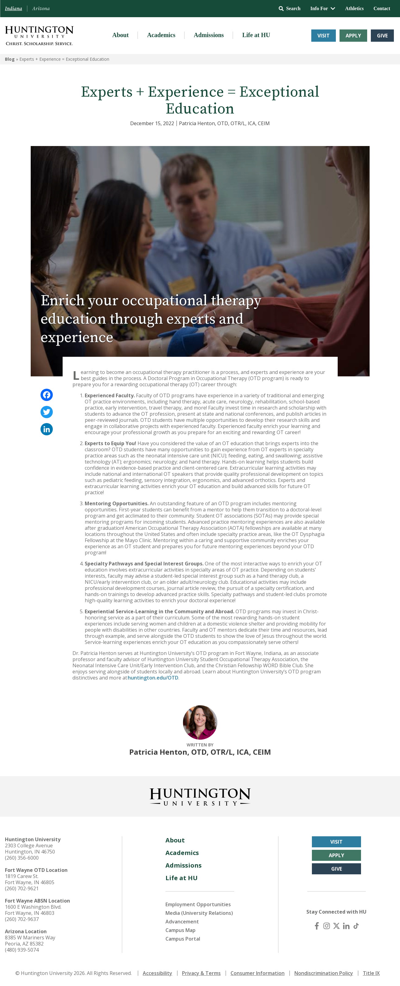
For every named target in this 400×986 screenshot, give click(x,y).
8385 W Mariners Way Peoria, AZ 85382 (30, 940)
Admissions (209, 35)
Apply (353, 35)
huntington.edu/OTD (153, 677)
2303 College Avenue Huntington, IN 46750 (30, 848)
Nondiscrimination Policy (323, 973)
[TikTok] (356, 926)
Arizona (41, 9)
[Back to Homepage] (200, 796)
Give (382, 35)
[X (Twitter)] (336, 926)
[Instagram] (326, 926)
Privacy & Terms (201, 973)
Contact (382, 8)
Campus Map (180, 930)
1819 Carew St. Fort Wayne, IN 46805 (29, 879)
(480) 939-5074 (22, 949)
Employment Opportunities (198, 904)
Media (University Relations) (199, 913)
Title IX (371, 973)
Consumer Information (258, 973)
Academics (161, 35)
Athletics (354, 8)
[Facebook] (316, 926)
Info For (322, 8)
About (120, 35)
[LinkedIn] (346, 926)
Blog (10, 59)
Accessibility (157, 973)
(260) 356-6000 (22, 857)
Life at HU (256, 35)
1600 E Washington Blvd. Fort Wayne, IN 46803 (33, 909)
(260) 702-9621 (22, 888)
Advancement (182, 921)
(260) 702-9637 (22, 919)
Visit (323, 35)
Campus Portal (182, 938)
